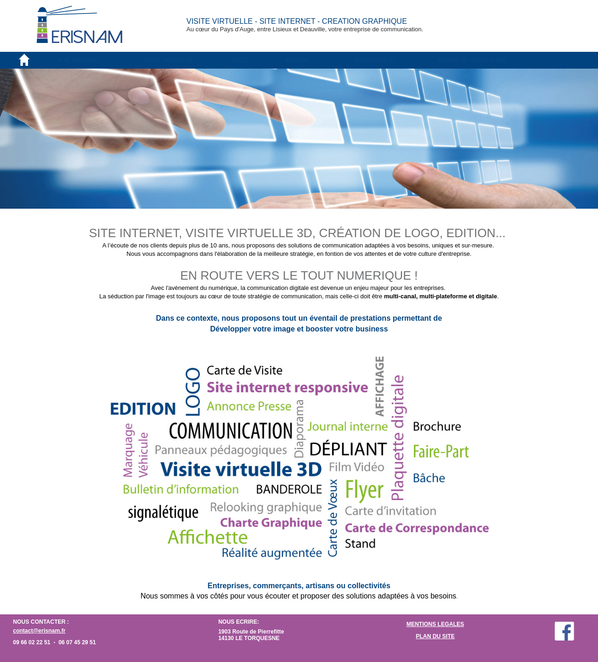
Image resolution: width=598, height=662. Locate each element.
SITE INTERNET (79, 60)
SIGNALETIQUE (373, 60)
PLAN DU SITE (435, 636)
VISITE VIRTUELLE (167, 60)
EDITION (296, 60)
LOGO (240, 60)
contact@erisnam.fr (39, 630)
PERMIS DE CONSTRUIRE (472, 60)
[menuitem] (99, 60)
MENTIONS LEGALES (435, 624)
